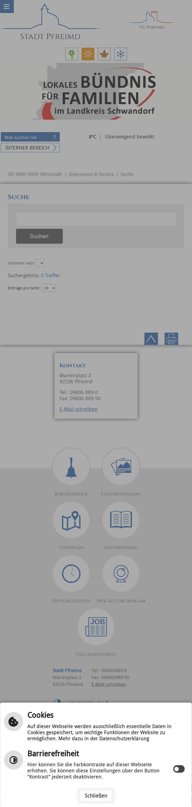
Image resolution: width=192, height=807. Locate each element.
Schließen (96, 795)
